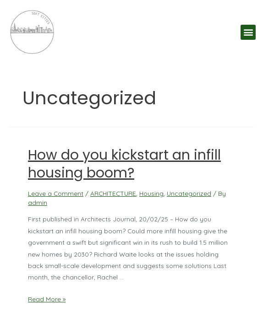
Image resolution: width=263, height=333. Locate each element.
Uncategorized (189, 193)
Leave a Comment (55, 193)
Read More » (47, 299)
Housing (151, 193)
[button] (248, 32)
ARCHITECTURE (113, 193)
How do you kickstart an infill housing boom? (124, 164)
